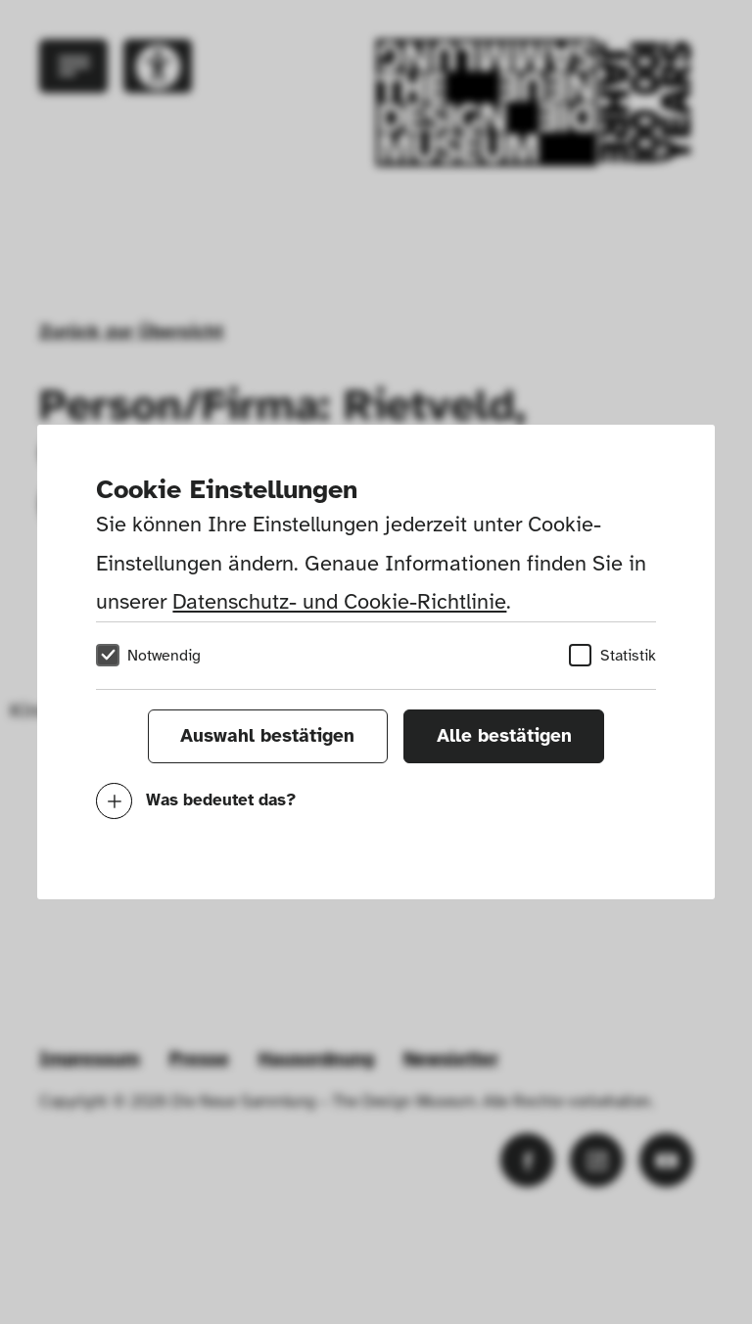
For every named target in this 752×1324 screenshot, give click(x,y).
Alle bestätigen (504, 736)
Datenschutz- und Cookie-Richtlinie (339, 601)
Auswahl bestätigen (267, 736)
